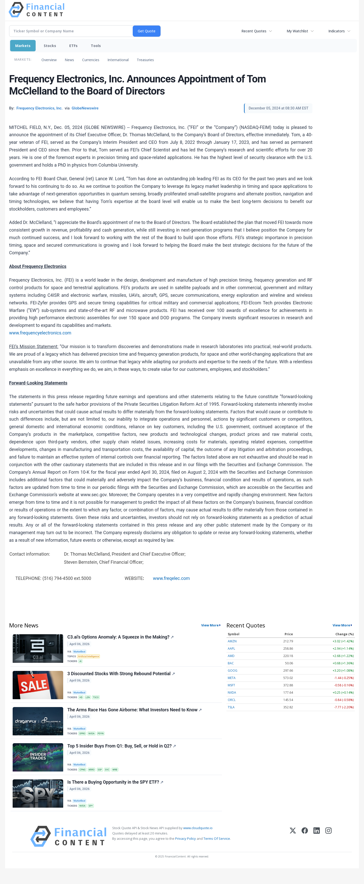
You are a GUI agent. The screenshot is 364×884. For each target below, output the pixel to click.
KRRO (94, 780)
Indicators (336, 31)
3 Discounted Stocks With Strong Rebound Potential (122, 679)
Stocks (50, 45)
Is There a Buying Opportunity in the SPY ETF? (116, 795)
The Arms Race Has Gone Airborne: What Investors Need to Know (135, 718)
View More (210, 625)
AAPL (231, 648)
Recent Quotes (253, 31)
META (232, 678)
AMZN (232, 641)
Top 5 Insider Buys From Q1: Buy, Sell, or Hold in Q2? (122, 756)
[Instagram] (328, 852)
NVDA (94, 741)
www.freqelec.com (171, 578)
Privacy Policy (185, 854)
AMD (231, 656)
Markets (23, 45)
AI (82, 663)
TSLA (231, 707)
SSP (103, 780)
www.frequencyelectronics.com (40, 332)
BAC (231, 663)
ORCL (232, 700)
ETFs (73, 45)
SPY (93, 819)
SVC (111, 780)
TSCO (99, 702)
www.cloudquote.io (198, 843)
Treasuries (145, 59)
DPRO (84, 741)
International (118, 59)
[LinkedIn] (316, 852)
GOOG (232, 670)
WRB (120, 780)
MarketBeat (81, 652)
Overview (49, 59)
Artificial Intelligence (90, 658)
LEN (90, 702)
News (69, 59)
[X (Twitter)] (293, 852)
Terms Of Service (216, 854)
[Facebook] (305, 852)
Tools (96, 45)
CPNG (84, 780)
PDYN (104, 741)
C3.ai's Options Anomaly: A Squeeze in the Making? (121, 638)
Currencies (90, 59)
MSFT (231, 685)
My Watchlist (297, 31)
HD (82, 702)
